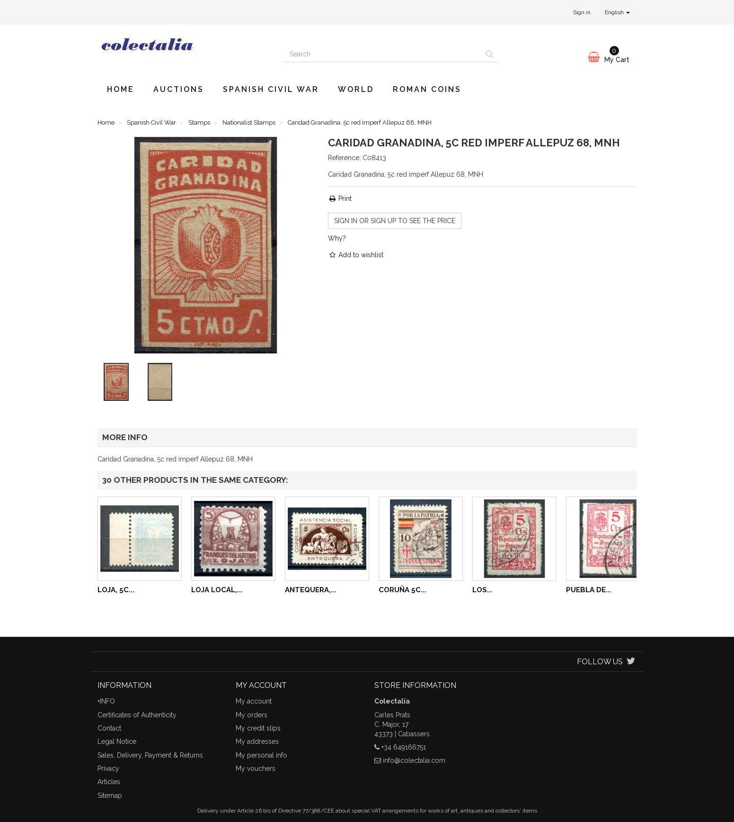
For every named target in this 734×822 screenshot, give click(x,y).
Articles (108, 782)
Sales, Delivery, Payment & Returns (150, 755)
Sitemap (109, 795)
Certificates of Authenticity (137, 715)
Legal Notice (116, 741)
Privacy (108, 768)
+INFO (106, 701)
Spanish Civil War (271, 89)
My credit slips (258, 728)
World (356, 89)
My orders (251, 715)
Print (340, 198)
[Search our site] (382, 54)
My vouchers (255, 768)
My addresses (257, 741)
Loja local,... (217, 590)
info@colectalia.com (414, 760)
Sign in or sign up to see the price (394, 221)
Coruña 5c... (402, 590)
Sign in (582, 12)
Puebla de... (588, 590)
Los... (482, 590)
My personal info (261, 755)
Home (120, 89)
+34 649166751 (403, 747)
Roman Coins (427, 89)
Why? (337, 238)
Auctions (178, 89)
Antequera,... (310, 590)
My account (254, 701)
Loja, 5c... (115, 590)
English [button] (617, 12)
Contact (109, 728)
